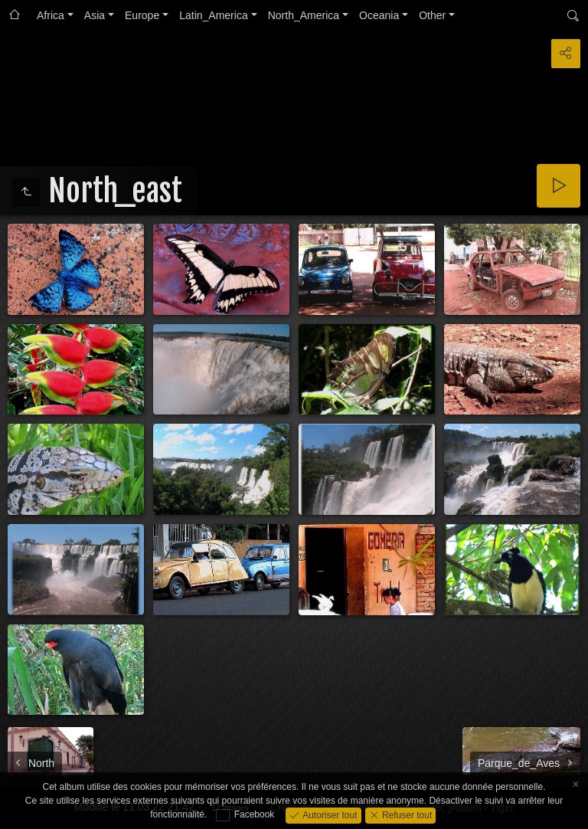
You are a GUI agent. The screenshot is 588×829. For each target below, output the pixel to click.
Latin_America (213, 15)
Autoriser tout (329, 814)
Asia (94, 15)
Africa (50, 15)
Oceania (379, 15)
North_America (303, 15)
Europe (142, 15)
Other (432, 15)
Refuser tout (406, 814)
